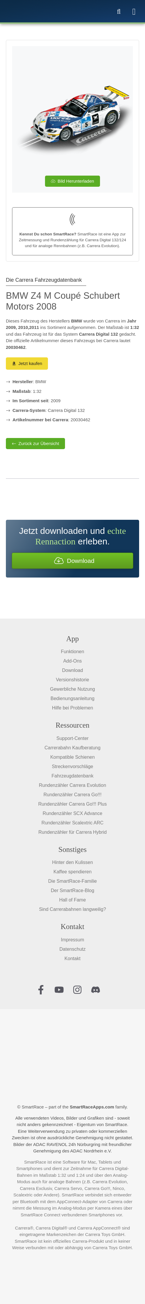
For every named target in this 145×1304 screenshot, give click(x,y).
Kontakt (72, 958)
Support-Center (72, 738)
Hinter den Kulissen (72, 862)
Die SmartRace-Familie (72, 881)
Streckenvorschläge (72, 766)
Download (72, 670)
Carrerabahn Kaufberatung (72, 747)
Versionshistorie (72, 679)
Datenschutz (72, 949)
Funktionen (72, 651)
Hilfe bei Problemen (72, 707)
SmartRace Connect (40, 1214)
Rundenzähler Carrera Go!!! (72, 794)
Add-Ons (72, 660)
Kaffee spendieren (73, 871)
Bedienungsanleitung (72, 698)
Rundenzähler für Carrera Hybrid (72, 832)
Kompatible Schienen (72, 757)
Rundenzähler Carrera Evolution (72, 785)
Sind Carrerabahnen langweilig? (72, 909)
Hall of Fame (72, 899)
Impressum (72, 939)
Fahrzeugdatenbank (72, 775)
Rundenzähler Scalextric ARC (72, 822)
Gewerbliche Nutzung (72, 689)
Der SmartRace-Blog (72, 890)
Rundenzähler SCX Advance (72, 813)
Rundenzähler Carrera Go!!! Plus (72, 804)
